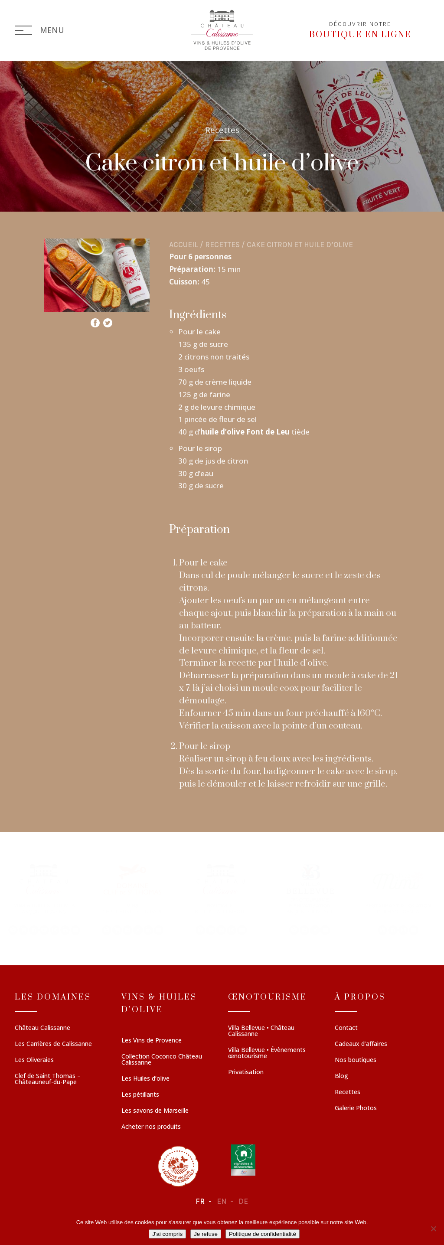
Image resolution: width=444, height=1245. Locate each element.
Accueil (183, 244)
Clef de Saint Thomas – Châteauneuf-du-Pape (48, 1079)
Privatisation (246, 1072)
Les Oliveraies (34, 1060)
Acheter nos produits (151, 1127)
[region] (222, 898)
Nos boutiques (355, 1060)
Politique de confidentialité (262, 1234)
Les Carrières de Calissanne (53, 1044)
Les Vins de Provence (151, 1040)
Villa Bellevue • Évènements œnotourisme (267, 1053)
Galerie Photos (356, 1108)
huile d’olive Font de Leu (245, 432)
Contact (346, 1028)
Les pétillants (140, 1094)
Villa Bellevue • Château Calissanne (261, 1031)
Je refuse (206, 1234)
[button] (44, 898)
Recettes (222, 244)
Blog (341, 1076)
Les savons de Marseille (155, 1111)
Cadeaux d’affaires (361, 1044)
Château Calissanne (42, 1028)
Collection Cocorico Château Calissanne (161, 1059)
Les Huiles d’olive (145, 1078)
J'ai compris (167, 1234)
